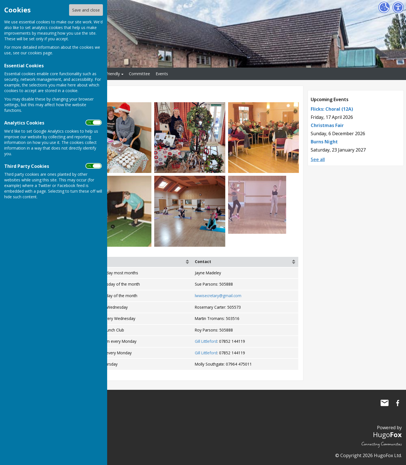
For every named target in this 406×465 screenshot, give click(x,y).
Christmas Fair (327, 125)
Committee (139, 73)
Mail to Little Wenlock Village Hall (384, 403)
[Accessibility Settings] (398, 7)
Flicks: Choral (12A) (332, 109)
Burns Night (324, 142)
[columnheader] (132, 262)
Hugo (387, 434)
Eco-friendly (109, 73)
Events (162, 73)
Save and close (86, 10)
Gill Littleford (206, 341)
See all (318, 159)
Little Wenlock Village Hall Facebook (397, 403)
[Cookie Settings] (384, 7)
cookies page (40, 52)
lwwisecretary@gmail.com (218, 295)
